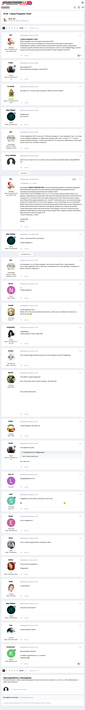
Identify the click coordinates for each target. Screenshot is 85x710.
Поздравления (24, 21)
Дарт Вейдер (10, 110)
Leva (10, 625)
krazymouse (11, 647)
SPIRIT (10, 421)
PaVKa (10, 63)
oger (10, 132)
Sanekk (10, 305)
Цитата (26, 55)
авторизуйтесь (59, 680)
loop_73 (10, 474)
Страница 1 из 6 (34, 28)
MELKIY (10, 373)
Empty (11, 516)
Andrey (10, 560)
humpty (10, 351)
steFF (11, 494)
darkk (11, 581)
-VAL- (14, 19)
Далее (21, 28)
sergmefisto (11, 327)
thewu (11, 538)
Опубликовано (29, 35)
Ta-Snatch (10, 86)
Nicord (10, 284)
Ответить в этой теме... (20, 689)
